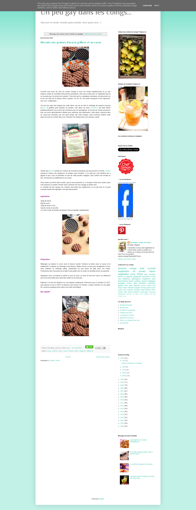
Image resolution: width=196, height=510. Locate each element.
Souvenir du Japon (133, 294)
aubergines (137, 279)
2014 (122, 411)
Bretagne (122, 283)
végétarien (82, 351)
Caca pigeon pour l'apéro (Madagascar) (138, 441)
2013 (122, 414)
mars (124, 370)
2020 (122, 394)
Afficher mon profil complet (127, 259)
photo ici (44, 108)
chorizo (121, 292)
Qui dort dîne (124, 323)
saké (126, 292)
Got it (156, 6)
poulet (144, 271)
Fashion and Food (126, 313)
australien (94, 108)
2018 (122, 400)
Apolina (107, 171)
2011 (122, 420)
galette (121, 285)
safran (125, 288)
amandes (146, 277)
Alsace (120, 288)
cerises (144, 285)
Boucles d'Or (124, 307)
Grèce (130, 283)
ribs (151, 294)
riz (125, 277)
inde (144, 268)
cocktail (152, 268)
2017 (122, 403)
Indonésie (152, 283)
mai (123, 361)
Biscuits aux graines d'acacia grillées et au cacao (70, 42)
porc (146, 274)
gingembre (137, 277)
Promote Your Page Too (125, 219)
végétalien (124, 274)
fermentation (123, 281)
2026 (122, 358)
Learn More (147, 6)
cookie (76, 351)
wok (126, 285)
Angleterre (147, 279)
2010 (122, 423)
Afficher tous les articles (93, 34)
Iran (120, 279)
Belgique (152, 281)
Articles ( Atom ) (55, 360)
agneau (129, 277)
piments (124, 268)
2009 (122, 426)
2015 (122, 408)
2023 (122, 385)
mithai (143, 290)
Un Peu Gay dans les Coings (127, 182)
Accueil (68, 357)
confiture (138, 281)
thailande (131, 288)
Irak (154, 294)
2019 (122, 397)
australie (55, 351)
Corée (153, 277)
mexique (152, 274)
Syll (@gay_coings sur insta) (140, 242)
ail (136, 271)
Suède (130, 292)
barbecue (127, 279)
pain (154, 279)
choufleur (147, 294)
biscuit (60, 351)
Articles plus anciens (103, 357)
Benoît (51, 171)
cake (131, 285)
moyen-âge (144, 292)
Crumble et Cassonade (127, 310)
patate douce (151, 288)
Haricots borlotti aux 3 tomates (132, 363)
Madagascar (122, 294)
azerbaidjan (152, 292)
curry (133, 274)
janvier (124, 376)
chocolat (71, 351)
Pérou (154, 290)
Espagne (137, 288)
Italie (136, 283)
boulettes (143, 283)
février (124, 373)
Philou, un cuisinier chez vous (130, 320)
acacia (49, 351)
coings (135, 268)
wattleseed (90, 351)
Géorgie (144, 288)
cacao (65, 351)
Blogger (101, 499)
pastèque (136, 292)
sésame (145, 281)
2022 (122, 388)
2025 (122, 379)
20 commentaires (77, 348)
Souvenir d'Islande (134, 290)
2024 (122, 382)
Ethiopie (148, 290)
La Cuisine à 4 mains (127, 315)
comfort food (151, 285)
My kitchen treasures (127, 318)
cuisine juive (122, 290)
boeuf (131, 281)
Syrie (142, 294)
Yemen (120, 296)
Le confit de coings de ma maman (141, 464)
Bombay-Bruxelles (126, 305)
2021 (122, 391)
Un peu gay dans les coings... (86, 12)
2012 (122, 417)
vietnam (137, 285)
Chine (140, 274)
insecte (124, 296)
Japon (152, 271)
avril (123, 367)
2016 (122, 406)
